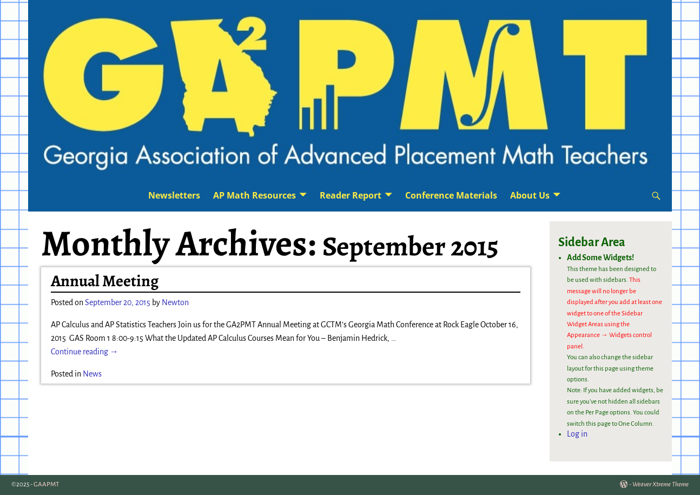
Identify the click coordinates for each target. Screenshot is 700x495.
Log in (577, 434)
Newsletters (174, 195)
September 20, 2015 (117, 302)
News (92, 373)
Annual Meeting (105, 281)
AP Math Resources (254, 195)
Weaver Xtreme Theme (660, 484)
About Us (530, 195)
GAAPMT (46, 484)
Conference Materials (451, 195)
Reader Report (350, 195)
